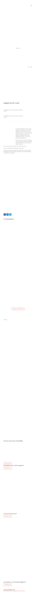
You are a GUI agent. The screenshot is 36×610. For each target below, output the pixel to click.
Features (5, 111)
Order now (8, 463)
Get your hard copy (18, 309)
